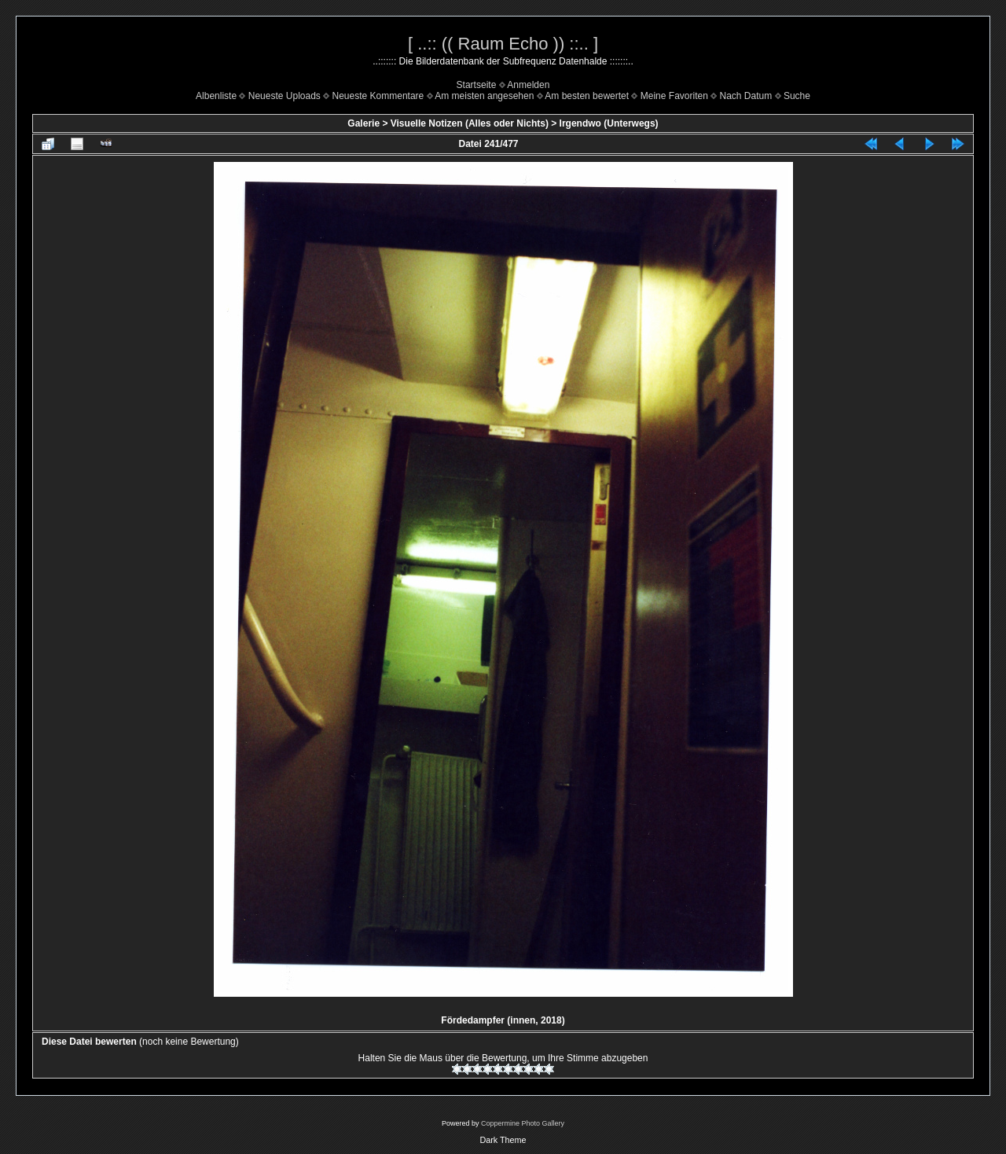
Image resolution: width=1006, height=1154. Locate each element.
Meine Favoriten (674, 95)
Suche (797, 95)
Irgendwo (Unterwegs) (609, 123)
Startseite (477, 84)
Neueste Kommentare (378, 95)
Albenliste (216, 95)
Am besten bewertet (587, 95)
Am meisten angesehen (484, 95)
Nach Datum (746, 95)
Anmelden (528, 84)
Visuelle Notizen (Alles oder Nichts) (470, 123)
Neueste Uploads (284, 95)
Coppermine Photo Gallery (522, 1123)
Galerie (363, 123)
